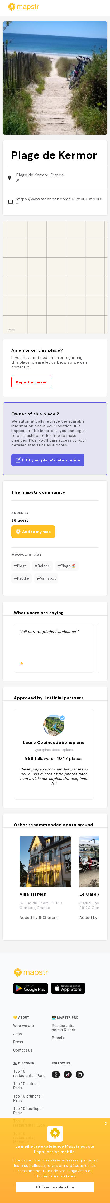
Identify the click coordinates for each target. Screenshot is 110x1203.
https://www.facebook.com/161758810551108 (60, 201)
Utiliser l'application (55, 1187)
